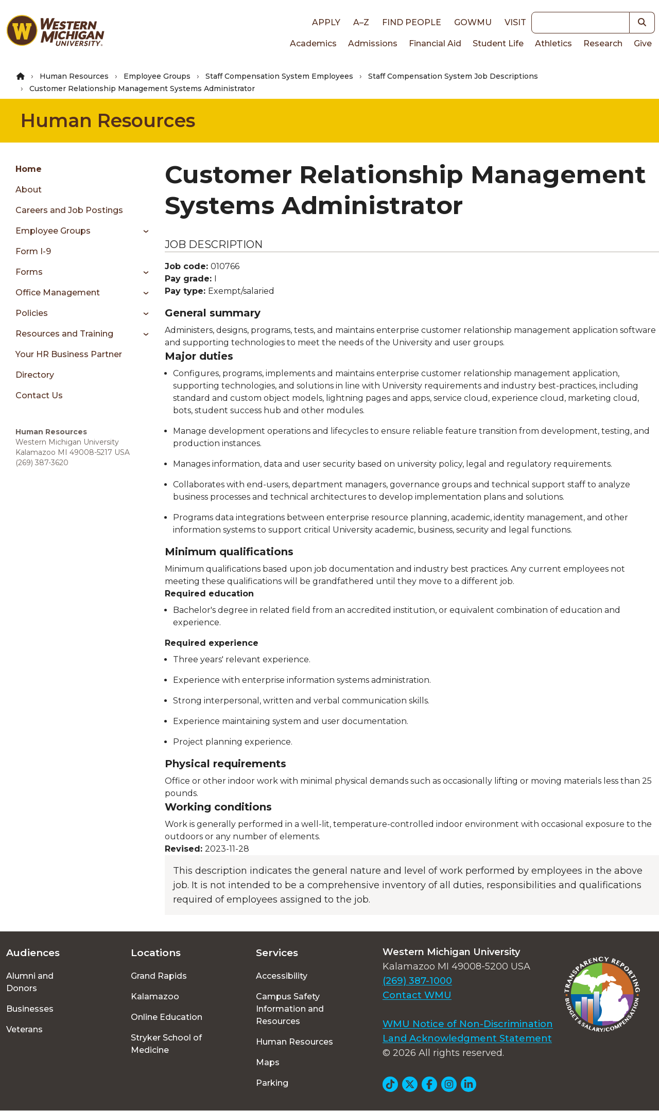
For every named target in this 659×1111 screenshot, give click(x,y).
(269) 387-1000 (417, 980)
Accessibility (281, 976)
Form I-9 (33, 251)
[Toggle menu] (142, 231)
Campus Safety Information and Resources (290, 1009)
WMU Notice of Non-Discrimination (468, 1024)
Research (602, 43)
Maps (268, 1062)
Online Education (166, 1017)
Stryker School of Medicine (166, 1044)
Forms (29, 272)
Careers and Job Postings (69, 210)
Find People (411, 22)
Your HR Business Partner (68, 354)
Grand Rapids (159, 976)
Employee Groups (157, 76)
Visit (515, 22)
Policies (31, 313)
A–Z (361, 22)
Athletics (553, 43)
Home (28, 169)
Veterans (24, 1029)
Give (643, 43)
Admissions (372, 43)
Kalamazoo (155, 996)
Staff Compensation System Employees (279, 76)
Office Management (57, 292)
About (28, 190)
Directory (34, 375)
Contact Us (39, 395)
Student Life (498, 43)
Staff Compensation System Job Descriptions (453, 76)
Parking (272, 1083)
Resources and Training (64, 334)
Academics (313, 43)
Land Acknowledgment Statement (467, 1038)
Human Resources (74, 76)
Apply (326, 22)
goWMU (473, 22)
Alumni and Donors (30, 982)
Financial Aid (435, 43)
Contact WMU (417, 995)
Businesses (30, 1009)
